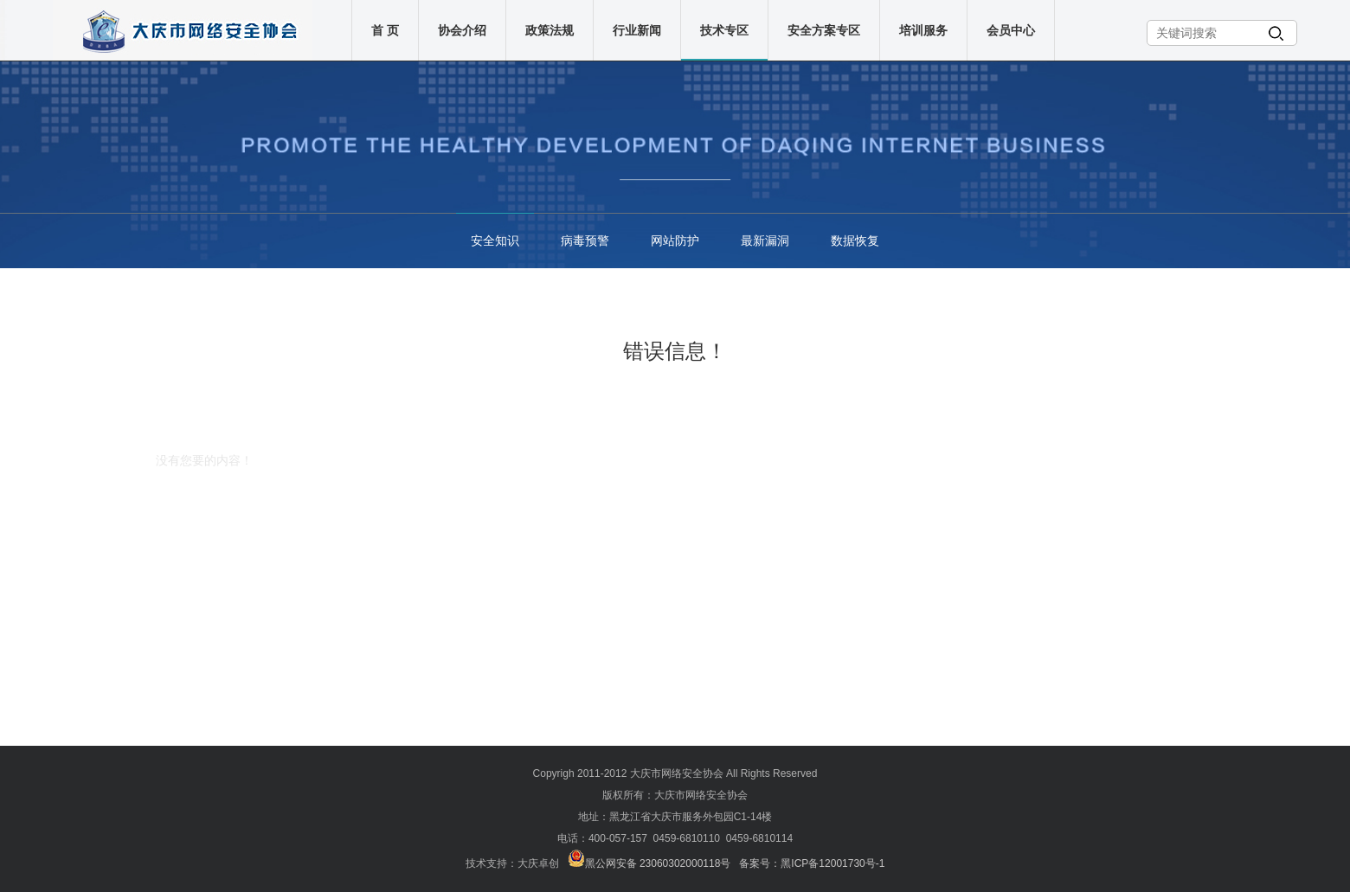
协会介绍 (464, 30)
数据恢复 (855, 240)
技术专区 (726, 30)
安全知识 (495, 240)
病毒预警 (585, 240)
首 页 (387, 30)
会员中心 (1012, 30)
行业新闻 (638, 30)
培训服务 (925, 30)
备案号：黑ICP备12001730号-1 (811, 863)
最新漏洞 (765, 240)
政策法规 (551, 30)
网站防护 (675, 240)
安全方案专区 (825, 30)
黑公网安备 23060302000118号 (649, 863)
